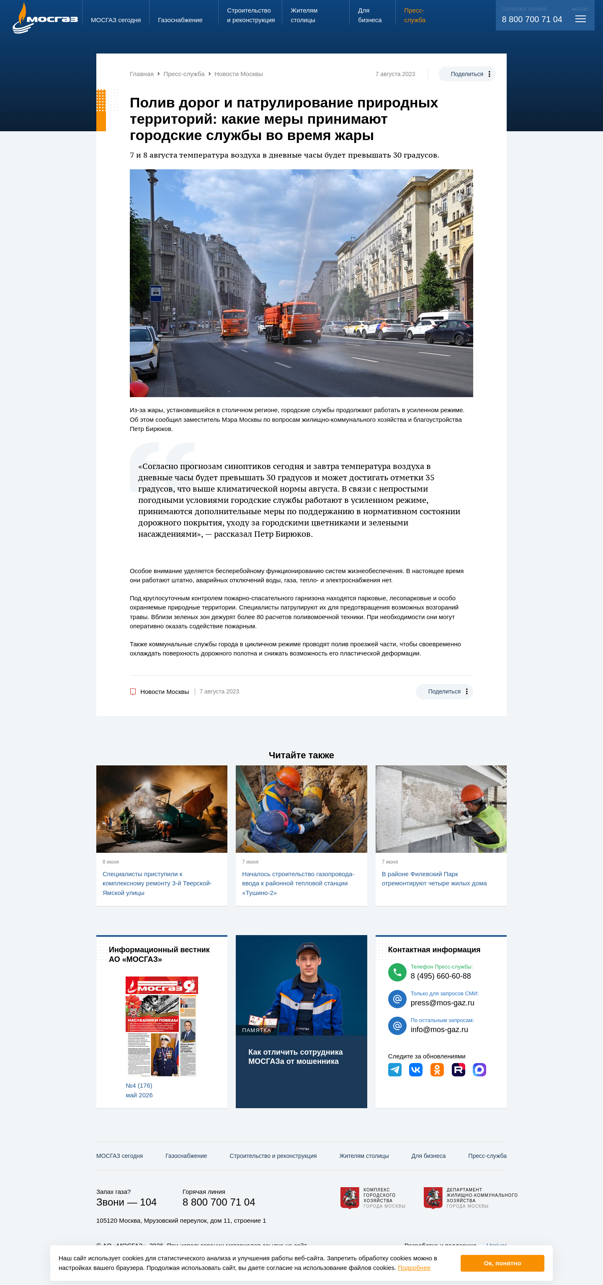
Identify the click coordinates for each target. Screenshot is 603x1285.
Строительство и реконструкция (273, 1155)
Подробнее (414, 1267)
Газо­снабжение (186, 1155)
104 (148, 1202)
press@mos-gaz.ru (442, 1003)
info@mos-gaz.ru (439, 1029)
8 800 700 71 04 (532, 19)
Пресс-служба (487, 1155)
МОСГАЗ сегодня (119, 1155)
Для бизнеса (429, 1155)
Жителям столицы (364, 1155)
